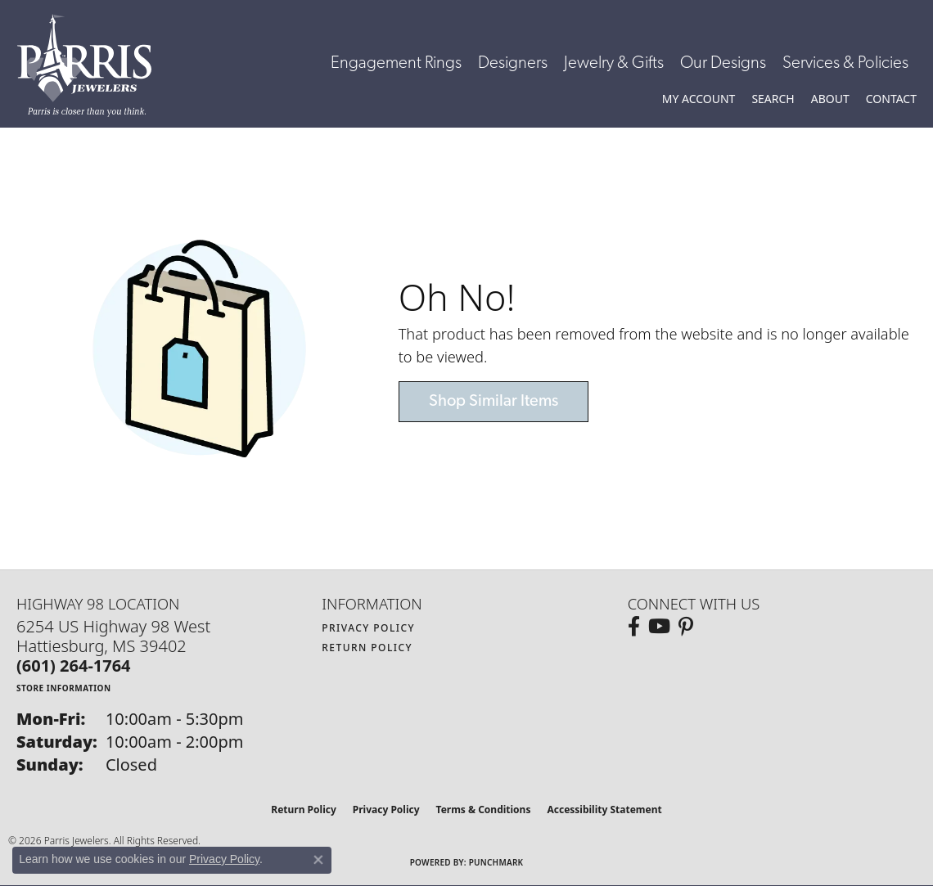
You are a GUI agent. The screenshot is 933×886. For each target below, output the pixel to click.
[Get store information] (63, 688)
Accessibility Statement (604, 809)
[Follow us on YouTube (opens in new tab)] (659, 626)
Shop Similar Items (493, 402)
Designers (513, 63)
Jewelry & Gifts (614, 63)
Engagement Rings (396, 63)
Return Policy (367, 647)
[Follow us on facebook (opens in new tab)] (634, 626)
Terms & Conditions (483, 809)
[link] (891, 99)
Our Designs (723, 63)
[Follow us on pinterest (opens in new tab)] (685, 626)
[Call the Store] (73, 665)
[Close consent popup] (318, 860)
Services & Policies (845, 63)
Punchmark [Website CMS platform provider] (496, 862)
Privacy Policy (368, 628)
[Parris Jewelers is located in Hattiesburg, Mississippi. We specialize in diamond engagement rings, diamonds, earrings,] (92, 65)
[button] (699, 99)
